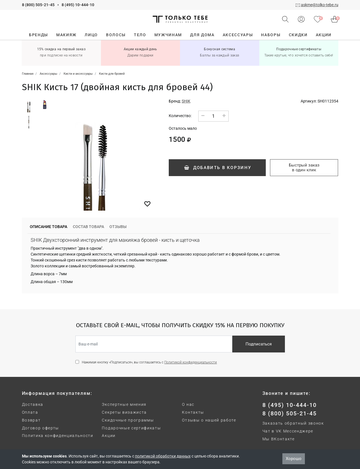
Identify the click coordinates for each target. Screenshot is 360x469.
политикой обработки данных (163, 456)
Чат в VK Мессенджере (288, 431)
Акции (108, 435)
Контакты (193, 412)
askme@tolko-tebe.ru (319, 5)
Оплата (30, 412)
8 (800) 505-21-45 (38, 5)
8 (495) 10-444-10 (78, 5)
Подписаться (259, 344)
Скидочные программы (128, 420)
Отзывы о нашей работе (209, 420)
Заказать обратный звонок (293, 423)
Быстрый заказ (304, 168)
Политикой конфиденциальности (190, 362)
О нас (188, 404)
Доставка (32, 404)
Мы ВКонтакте (278, 439)
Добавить (217, 167)
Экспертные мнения (124, 404)
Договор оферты (40, 428)
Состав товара (88, 226)
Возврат (31, 420)
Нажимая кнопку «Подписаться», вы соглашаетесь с (149, 362)
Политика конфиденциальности (57, 435)
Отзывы (118, 226)
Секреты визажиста (124, 412)
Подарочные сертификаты (131, 428)
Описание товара (48, 226)
